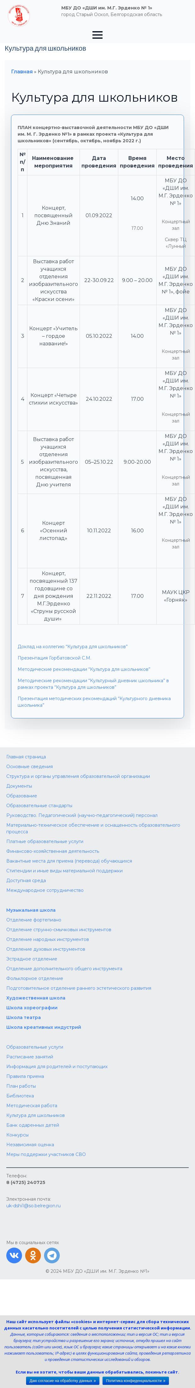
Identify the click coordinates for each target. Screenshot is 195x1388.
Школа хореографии (32, 1008)
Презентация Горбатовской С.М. (54, 658)
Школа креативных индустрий (43, 1027)
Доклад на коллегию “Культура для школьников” (73, 646)
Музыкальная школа (31, 910)
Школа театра (23, 1017)
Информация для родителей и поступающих (57, 1066)
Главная (22, 72)
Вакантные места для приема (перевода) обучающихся (69, 861)
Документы (19, 786)
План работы (21, 1086)
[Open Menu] (97, 35)
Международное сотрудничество (45, 890)
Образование (21, 796)
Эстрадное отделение (31, 959)
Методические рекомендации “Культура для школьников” (84, 669)
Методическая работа (31, 1105)
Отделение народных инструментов (47, 939)
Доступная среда (26, 880)
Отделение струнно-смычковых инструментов (58, 929)
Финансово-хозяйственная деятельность (52, 851)
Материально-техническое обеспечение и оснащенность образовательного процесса (93, 828)
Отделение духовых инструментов (45, 949)
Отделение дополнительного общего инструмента (64, 969)
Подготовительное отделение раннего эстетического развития (78, 988)
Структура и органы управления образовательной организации (78, 776)
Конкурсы (17, 1135)
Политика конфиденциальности (134, 1381)
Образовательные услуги (34, 1047)
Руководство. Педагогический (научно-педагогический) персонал (82, 815)
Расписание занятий (29, 1057)
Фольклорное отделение (34, 978)
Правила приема (25, 1076)
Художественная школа (35, 998)
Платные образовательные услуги (44, 841)
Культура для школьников (35, 1115)
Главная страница (26, 757)
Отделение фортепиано (33, 920)
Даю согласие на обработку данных (61, 1381)
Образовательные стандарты (39, 805)
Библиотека (20, 1096)
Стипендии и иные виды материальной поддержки (64, 871)
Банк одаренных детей (32, 1125)
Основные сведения (29, 766)
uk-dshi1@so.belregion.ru (33, 1206)
